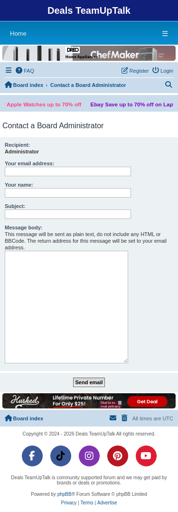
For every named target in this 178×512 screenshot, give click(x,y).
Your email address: (29, 163)
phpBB (64, 494)
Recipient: (17, 145)
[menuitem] (25, 70)
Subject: (15, 206)
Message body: (23, 227)
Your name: (19, 185)
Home (18, 33)
